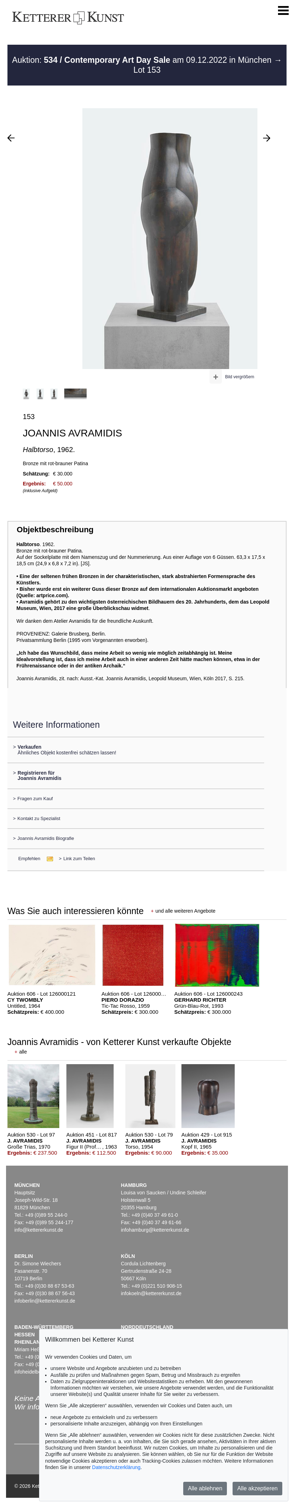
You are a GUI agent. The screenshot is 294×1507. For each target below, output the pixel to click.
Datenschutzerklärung (116, 1467)
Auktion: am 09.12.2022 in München (143, 60)
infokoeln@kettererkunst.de (151, 1293)
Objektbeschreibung (55, 529)
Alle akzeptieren (257, 1488)
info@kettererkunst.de (38, 1230)
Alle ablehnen (205, 1488)
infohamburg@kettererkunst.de (155, 1230)
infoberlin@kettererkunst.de (44, 1301)
